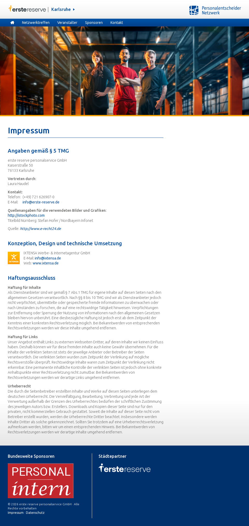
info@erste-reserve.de (41, 202)
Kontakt (116, 23)
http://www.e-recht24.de (40, 229)
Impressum (16, 512)
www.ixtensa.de (46, 263)
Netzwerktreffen (36, 23)
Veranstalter (67, 23)
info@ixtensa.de (48, 258)
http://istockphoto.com (26, 215)
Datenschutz (35, 512)
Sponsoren (94, 23)
